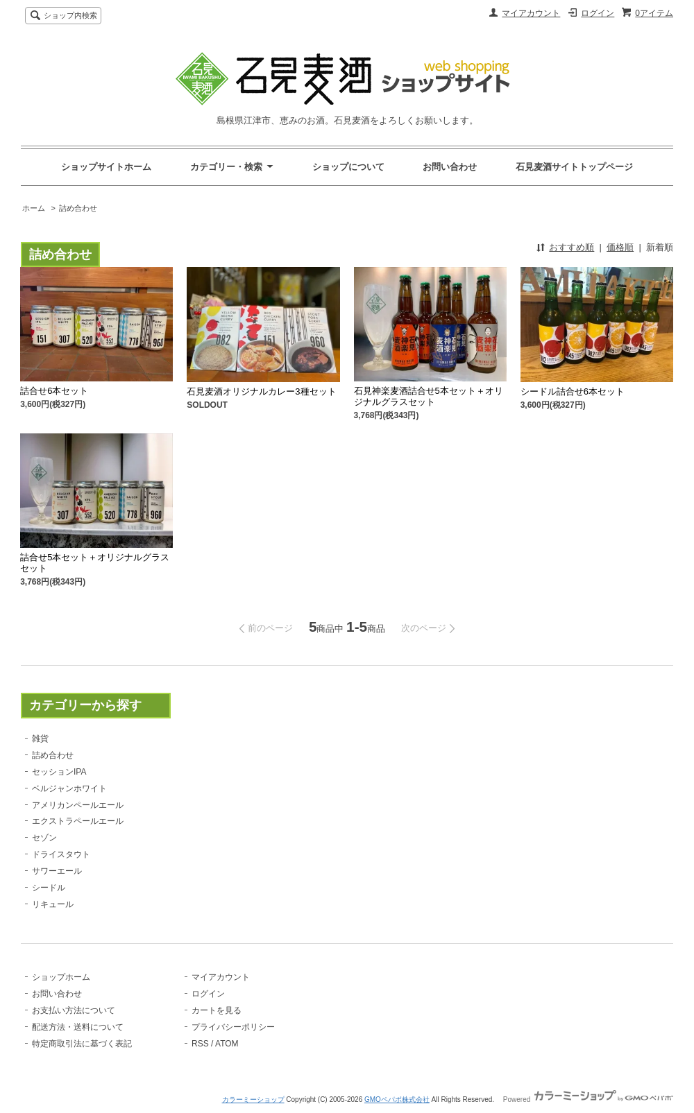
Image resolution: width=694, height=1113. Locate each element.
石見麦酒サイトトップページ (574, 167)
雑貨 (40, 738)
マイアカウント (531, 13)
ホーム (33, 208)
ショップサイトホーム (106, 167)
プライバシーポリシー (233, 1027)
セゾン (44, 838)
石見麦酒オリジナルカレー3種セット (261, 391)
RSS (200, 1044)
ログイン (597, 13)
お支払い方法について (73, 1010)
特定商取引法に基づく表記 (82, 1044)
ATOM (227, 1044)
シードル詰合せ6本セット (572, 391)
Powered (588, 1099)
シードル (48, 887)
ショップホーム (61, 977)
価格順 (620, 247)
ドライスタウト (61, 854)
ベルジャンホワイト (69, 788)
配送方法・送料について (78, 1027)
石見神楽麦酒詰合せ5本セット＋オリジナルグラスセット (428, 396)
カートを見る (217, 1010)
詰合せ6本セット (54, 391)
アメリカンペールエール (78, 805)
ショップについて (348, 167)
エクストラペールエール (78, 821)
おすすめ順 (571, 247)
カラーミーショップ (253, 1099)
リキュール (53, 904)
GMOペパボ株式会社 (397, 1099)
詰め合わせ (78, 208)
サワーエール (57, 871)
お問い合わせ (450, 167)
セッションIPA (59, 772)
